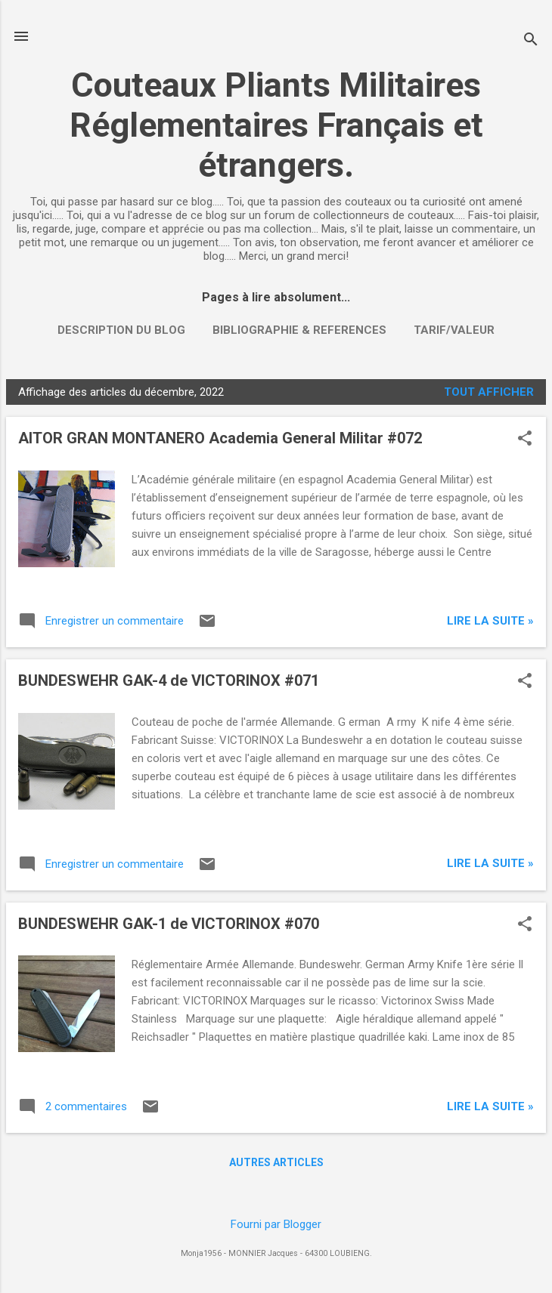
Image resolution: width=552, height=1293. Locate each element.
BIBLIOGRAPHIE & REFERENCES (299, 330)
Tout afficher (489, 392)
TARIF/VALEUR (454, 330)
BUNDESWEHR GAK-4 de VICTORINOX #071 (168, 680)
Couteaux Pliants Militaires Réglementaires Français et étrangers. (276, 125)
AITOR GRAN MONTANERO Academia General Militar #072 (220, 438)
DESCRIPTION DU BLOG (121, 330)
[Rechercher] (531, 41)
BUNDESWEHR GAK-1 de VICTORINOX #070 (168, 924)
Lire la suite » (490, 621)
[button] (525, 439)
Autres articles (276, 1162)
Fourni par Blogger (276, 1224)
